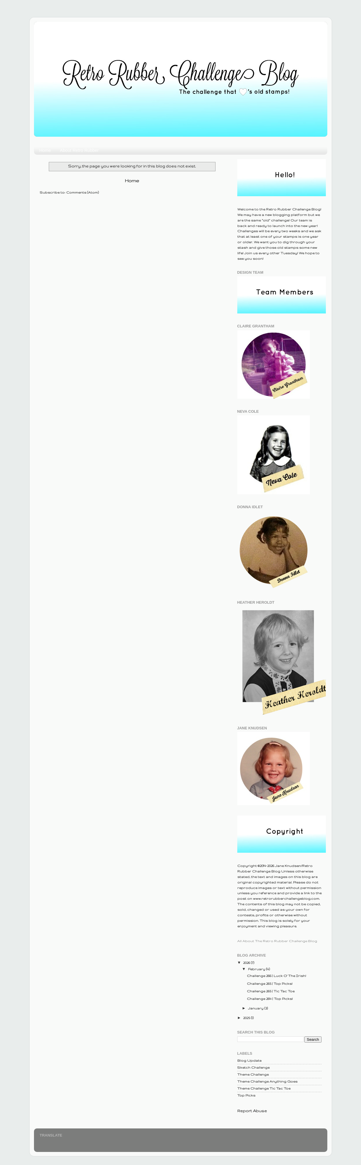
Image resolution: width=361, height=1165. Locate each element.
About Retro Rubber (79, 150)
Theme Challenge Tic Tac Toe (263, 1088)
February (257, 969)
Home (45, 150)
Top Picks (246, 1095)
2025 (247, 1018)
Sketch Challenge (253, 1067)
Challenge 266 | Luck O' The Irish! (276, 976)
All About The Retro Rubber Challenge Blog (277, 941)
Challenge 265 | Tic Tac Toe (270, 991)
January (256, 1008)
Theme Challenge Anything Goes (267, 1081)
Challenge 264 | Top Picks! (270, 998)
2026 (247, 962)
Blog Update (249, 1060)
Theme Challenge (253, 1074)
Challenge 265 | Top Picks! (269, 983)
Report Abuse (252, 1110)
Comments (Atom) (82, 192)
